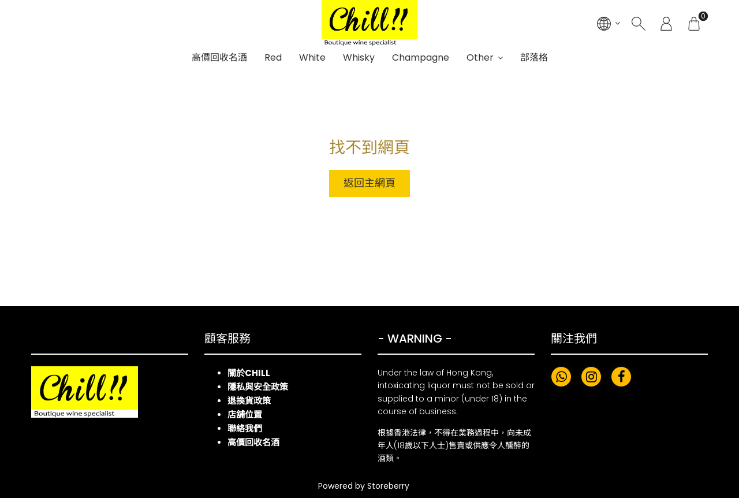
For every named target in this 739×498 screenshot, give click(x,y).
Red (273, 57)
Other (480, 57)
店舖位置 (244, 414)
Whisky (359, 57)
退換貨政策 (249, 401)
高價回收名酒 (219, 57)
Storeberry (388, 486)
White (312, 57)
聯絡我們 (244, 428)
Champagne (420, 57)
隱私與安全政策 (257, 387)
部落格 (534, 57)
